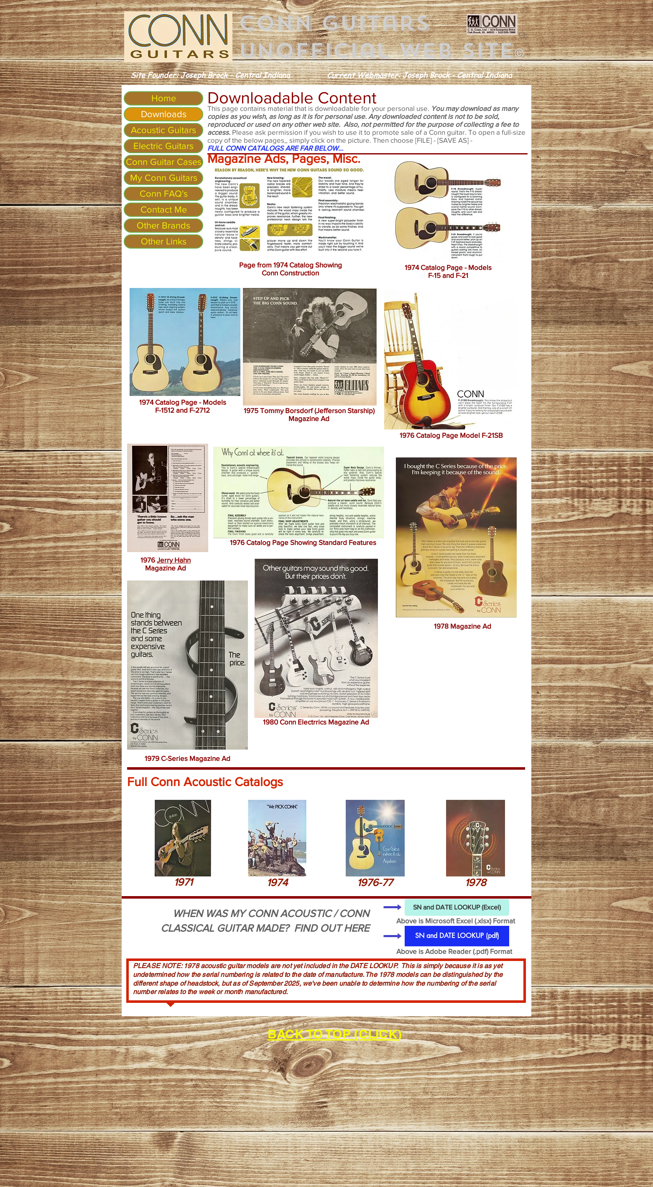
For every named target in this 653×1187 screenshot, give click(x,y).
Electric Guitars (163, 146)
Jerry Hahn (174, 560)
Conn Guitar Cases (164, 162)
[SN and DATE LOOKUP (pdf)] (457, 936)
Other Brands (163, 225)
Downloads (163, 114)
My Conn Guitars (163, 177)
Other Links (163, 241)
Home (163, 98)
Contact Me (163, 209)
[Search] (522, 35)
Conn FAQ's (164, 193)
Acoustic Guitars (163, 130)
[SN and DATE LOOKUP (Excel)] (457, 907)
